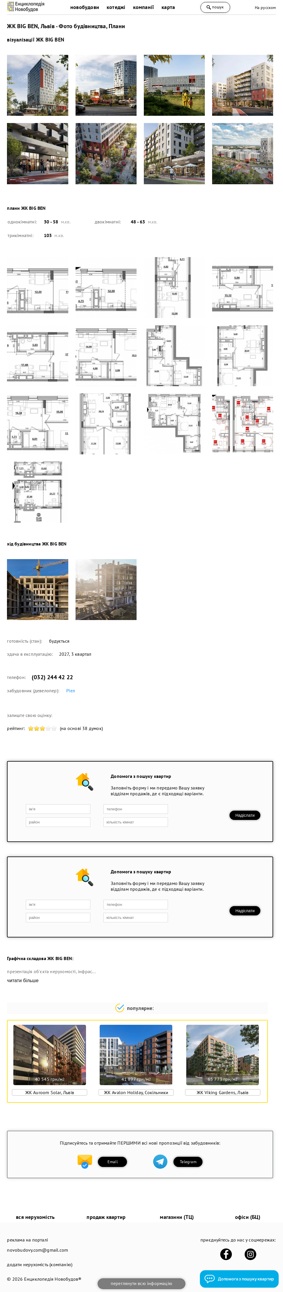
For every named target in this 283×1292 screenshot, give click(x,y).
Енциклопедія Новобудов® (53, 1279)
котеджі (116, 7)
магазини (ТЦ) (177, 1217)
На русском (265, 7)
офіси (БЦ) (247, 1217)
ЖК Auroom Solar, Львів (49, 1092)
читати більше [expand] (22, 980)
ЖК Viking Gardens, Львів (223, 1092)
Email (113, 1161)
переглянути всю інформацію (141, 1283)
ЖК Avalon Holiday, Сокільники (136, 1092)
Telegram (188, 1161)
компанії (143, 7)
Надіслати (245, 815)
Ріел (70, 690)
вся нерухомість (35, 1217)
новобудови (84, 7)
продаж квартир (106, 1217)
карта (168, 7)
